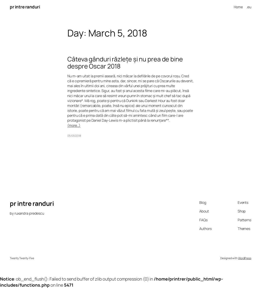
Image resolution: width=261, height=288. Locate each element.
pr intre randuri (25, 7)
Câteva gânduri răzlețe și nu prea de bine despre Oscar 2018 (125, 63)
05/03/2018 (74, 136)
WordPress (244, 258)
